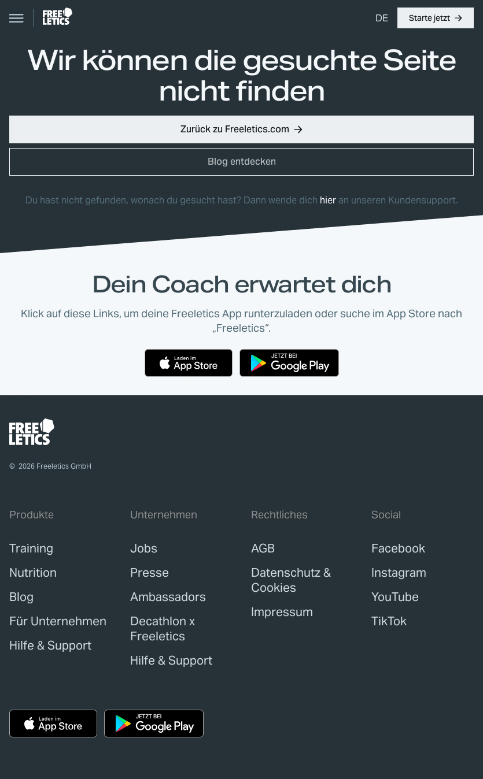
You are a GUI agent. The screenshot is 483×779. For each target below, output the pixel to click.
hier (328, 200)
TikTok (389, 621)
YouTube (395, 596)
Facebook (398, 548)
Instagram (398, 572)
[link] (58, 16)
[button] (435, 18)
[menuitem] (381, 18)
